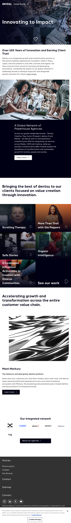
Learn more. (32, 74)
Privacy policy (8, 466)
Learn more (23, 157)
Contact (6, 479)
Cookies (5, 470)
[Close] (67, 512)
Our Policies (7, 473)
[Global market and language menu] (21, 4)
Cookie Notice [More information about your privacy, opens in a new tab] (36, 516)
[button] (35, 39)
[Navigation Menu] (67, 4)
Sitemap (6, 487)
